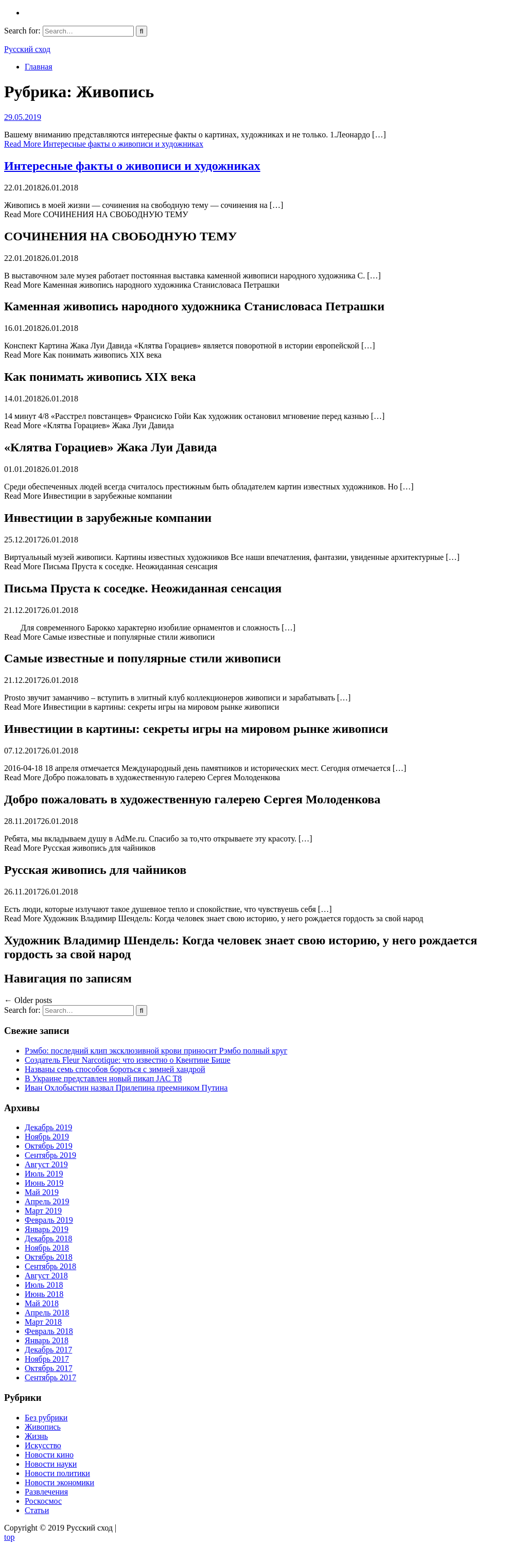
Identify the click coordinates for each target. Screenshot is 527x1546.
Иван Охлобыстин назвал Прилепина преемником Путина (126, 1087)
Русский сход (27, 49)
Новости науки (51, 1464)
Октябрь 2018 (49, 1257)
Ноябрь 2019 (47, 1136)
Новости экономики (59, 1482)
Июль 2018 (44, 1284)
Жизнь (36, 1436)
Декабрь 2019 (48, 1127)
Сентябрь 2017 (50, 1377)
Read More (103, 143)
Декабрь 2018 (48, 1238)
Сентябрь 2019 (50, 1155)
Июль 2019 (44, 1173)
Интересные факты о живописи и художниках (132, 165)
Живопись (43, 1426)
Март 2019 (43, 1210)
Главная (38, 66)
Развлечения (46, 1491)
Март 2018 (43, 1321)
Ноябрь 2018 (47, 1247)
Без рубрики (46, 1417)
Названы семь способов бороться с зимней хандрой (115, 1069)
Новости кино (49, 1454)
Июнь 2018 (44, 1294)
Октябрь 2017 (49, 1368)
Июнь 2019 (44, 1183)
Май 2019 (42, 1192)
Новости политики (57, 1473)
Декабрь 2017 (48, 1349)
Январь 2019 (46, 1229)
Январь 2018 (46, 1340)
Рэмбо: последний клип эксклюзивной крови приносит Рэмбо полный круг (156, 1050)
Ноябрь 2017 (47, 1359)
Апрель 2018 (47, 1312)
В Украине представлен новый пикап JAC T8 (103, 1078)
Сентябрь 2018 (50, 1266)
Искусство (43, 1445)
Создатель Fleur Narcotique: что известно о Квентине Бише (128, 1060)
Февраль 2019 (49, 1220)
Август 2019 (46, 1164)
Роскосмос (43, 1501)
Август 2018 (46, 1275)
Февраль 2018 (49, 1331)
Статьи (37, 1510)
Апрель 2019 (47, 1201)
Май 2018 (42, 1303)
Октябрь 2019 (49, 1145)
